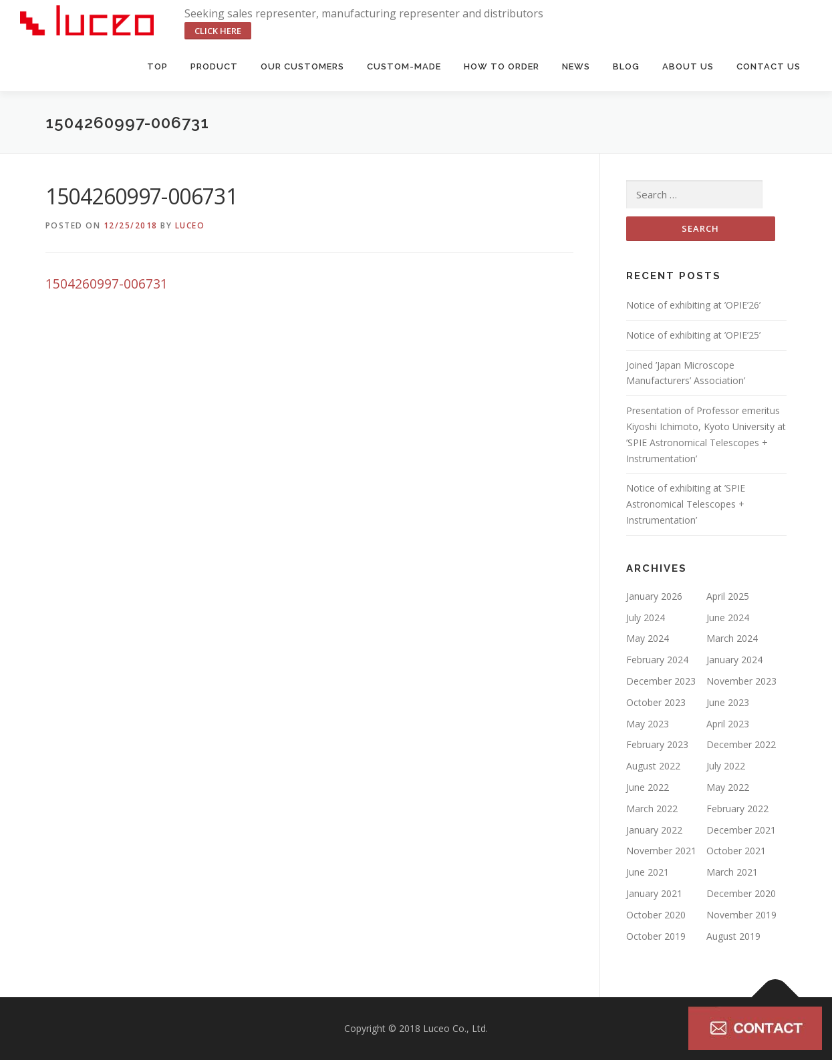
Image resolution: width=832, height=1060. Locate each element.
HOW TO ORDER (501, 66)
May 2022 (727, 787)
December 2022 (741, 744)
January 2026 (654, 596)
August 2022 (653, 765)
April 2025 (727, 596)
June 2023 (727, 702)
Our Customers (302, 66)
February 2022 (737, 808)
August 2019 (733, 936)
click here (217, 31)
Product (214, 66)
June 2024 (727, 617)
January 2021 (654, 893)
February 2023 (657, 744)
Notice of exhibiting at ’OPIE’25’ (693, 335)
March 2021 (732, 872)
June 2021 (647, 872)
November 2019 (741, 914)
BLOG (626, 66)
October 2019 (656, 936)
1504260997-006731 (106, 284)
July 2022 (725, 765)
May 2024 (647, 638)
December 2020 (741, 893)
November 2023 (741, 681)
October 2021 (736, 850)
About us (688, 66)
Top (157, 66)
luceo (190, 225)
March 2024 (732, 638)
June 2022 (647, 787)
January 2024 (734, 659)
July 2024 (645, 617)
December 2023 (661, 681)
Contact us (768, 66)
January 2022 (654, 830)
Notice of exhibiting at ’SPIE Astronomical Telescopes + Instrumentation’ (685, 504)
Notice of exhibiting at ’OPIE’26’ (693, 305)
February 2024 (657, 659)
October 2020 (656, 914)
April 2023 (727, 723)
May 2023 (647, 723)
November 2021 (661, 850)
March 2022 (652, 808)
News (576, 66)
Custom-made (404, 66)
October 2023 (656, 702)
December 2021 (741, 830)
